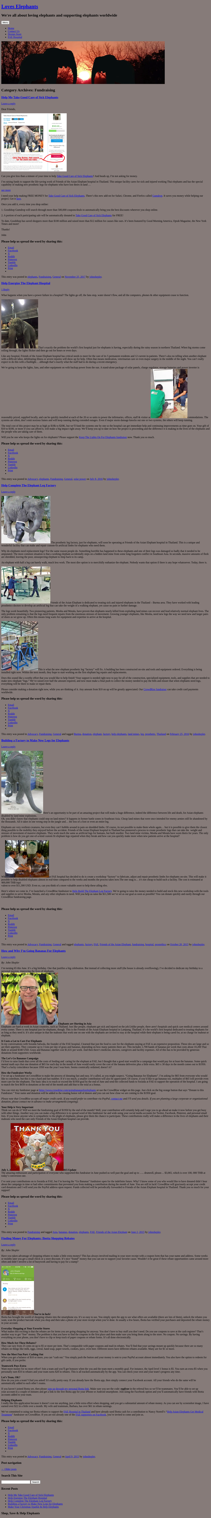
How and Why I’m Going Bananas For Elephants (33, 951)
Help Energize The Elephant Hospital (25, 283)
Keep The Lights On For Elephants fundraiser (103, 437)
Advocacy (32, 479)
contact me (117, 1098)
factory (106, 734)
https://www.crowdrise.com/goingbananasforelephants (67, 1090)
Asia (55, 1232)
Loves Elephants (19, 6)
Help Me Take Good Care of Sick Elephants (29, 97)
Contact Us (14, 31)
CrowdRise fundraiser (155, 689)
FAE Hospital (15, 37)
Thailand (161, 734)
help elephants (119, 734)
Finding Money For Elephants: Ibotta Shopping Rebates (38, 1238)
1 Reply (5, 289)
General (56, 276)
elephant (97, 734)
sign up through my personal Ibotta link (68, 1388)
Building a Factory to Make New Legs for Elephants (35, 740)
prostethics (160, 944)
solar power (80, 479)
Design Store (14, 34)
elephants (32, 276)
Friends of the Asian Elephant (115, 944)
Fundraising (45, 276)
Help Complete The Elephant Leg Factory (28, 485)
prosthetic (150, 734)
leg (142, 734)
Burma (77, 734)
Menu (5, 22)
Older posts (9, 1469)
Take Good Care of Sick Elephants (75, 176)
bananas (63, 1232)
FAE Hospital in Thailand (77, 1411)
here (18, 198)
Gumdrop (157, 195)
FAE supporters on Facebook (91, 1414)
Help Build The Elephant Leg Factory (92, 891)
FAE (96, 944)
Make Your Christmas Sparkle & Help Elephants (33, 1506)
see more (6, 190)
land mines (133, 734)
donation (87, 734)
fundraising (138, 944)
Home (11, 28)
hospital (149, 944)
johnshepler (95, 276)
